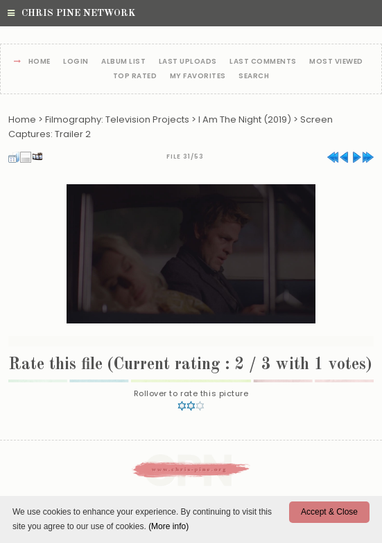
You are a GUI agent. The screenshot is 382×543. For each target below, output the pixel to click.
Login (76, 61)
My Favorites (198, 76)
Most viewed (336, 61)
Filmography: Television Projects (117, 119)
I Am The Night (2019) (244, 119)
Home (39, 61)
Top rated (135, 76)
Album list (123, 61)
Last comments (263, 61)
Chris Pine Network (71, 13)
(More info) (168, 526)
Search (253, 76)
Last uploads (188, 61)
